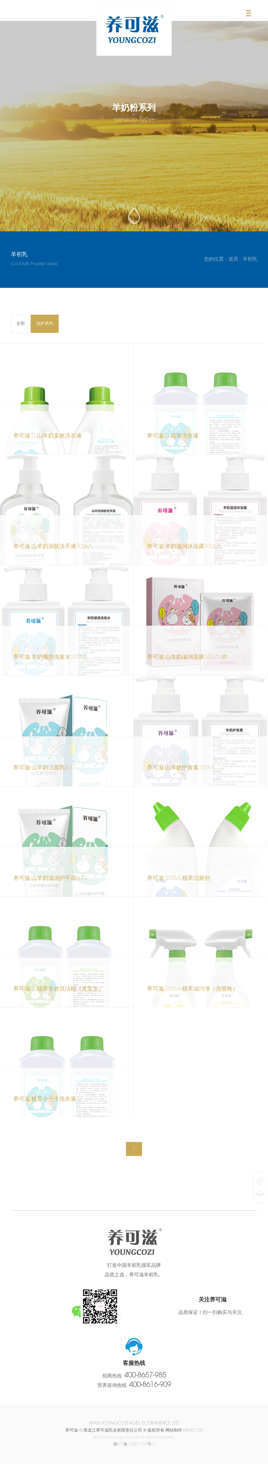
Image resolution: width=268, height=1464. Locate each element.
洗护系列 (44, 324)
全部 (20, 324)
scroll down (134, 214)
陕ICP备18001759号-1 (134, 1444)
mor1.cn (193, 1430)
